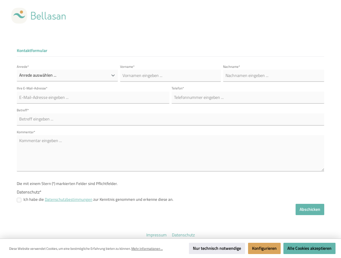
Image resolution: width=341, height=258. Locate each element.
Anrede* (23, 66)
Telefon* (178, 88)
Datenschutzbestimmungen (68, 199)
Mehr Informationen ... (147, 248)
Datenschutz (183, 235)
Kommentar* (26, 132)
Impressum (157, 235)
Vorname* (127, 66)
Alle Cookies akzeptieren (309, 248)
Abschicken (310, 209)
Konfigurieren (264, 248)
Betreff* (23, 110)
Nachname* (231, 66)
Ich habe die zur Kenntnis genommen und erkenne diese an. (98, 199)
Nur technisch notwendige (217, 248)
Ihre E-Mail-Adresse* (32, 88)
